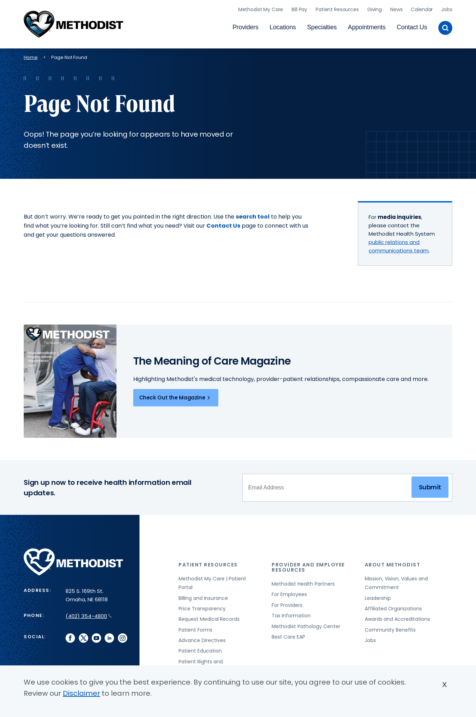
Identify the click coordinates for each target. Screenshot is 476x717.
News (396, 8)
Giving (374, 8)
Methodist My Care (261, 8)
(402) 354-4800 (89, 614)
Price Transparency (202, 607)
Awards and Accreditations (397, 617)
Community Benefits (390, 628)
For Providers (287, 603)
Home (31, 56)
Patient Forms (195, 628)
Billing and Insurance (203, 596)
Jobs (446, 8)
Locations (283, 26)
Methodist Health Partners (303, 582)
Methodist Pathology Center (306, 624)
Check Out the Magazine (176, 396)
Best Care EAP (288, 635)
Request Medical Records (209, 617)
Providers (245, 26)
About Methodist (393, 563)
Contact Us (412, 26)
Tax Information (291, 614)
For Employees (289, 592)
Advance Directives (202, 638)
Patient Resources (337, 8)
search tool (253, 215)
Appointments (367, 26)
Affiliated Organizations (393, 607)
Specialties (322, 26)
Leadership (378, 596)
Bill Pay (299, 8)
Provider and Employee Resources (308, 566)
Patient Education (200, 649)
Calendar (422, 8)
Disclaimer (81, 693)
